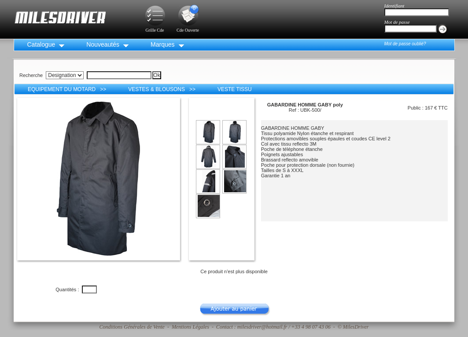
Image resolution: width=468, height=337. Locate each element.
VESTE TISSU (234, 89)
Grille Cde (155, 27)
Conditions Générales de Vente (132, 327)
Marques (162, 44)
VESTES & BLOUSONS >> (161, 89)
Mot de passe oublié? (405, 43)
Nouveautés (102, 44)
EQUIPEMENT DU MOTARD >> (67, 89)
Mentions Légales (190, 327)
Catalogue (41, 44)
